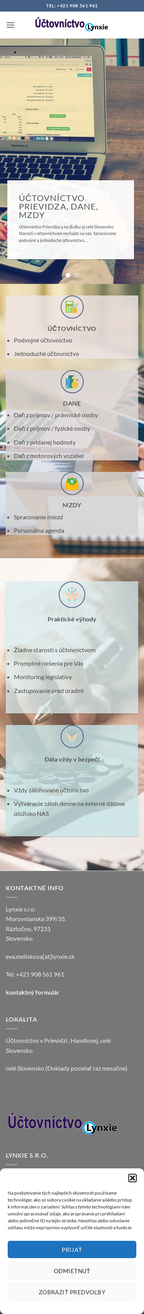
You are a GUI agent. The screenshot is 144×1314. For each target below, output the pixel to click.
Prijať (72, 1249)
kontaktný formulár (33, 992)
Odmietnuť (72, 1270)
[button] (132, 1178)
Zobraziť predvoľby (72, 1292)
